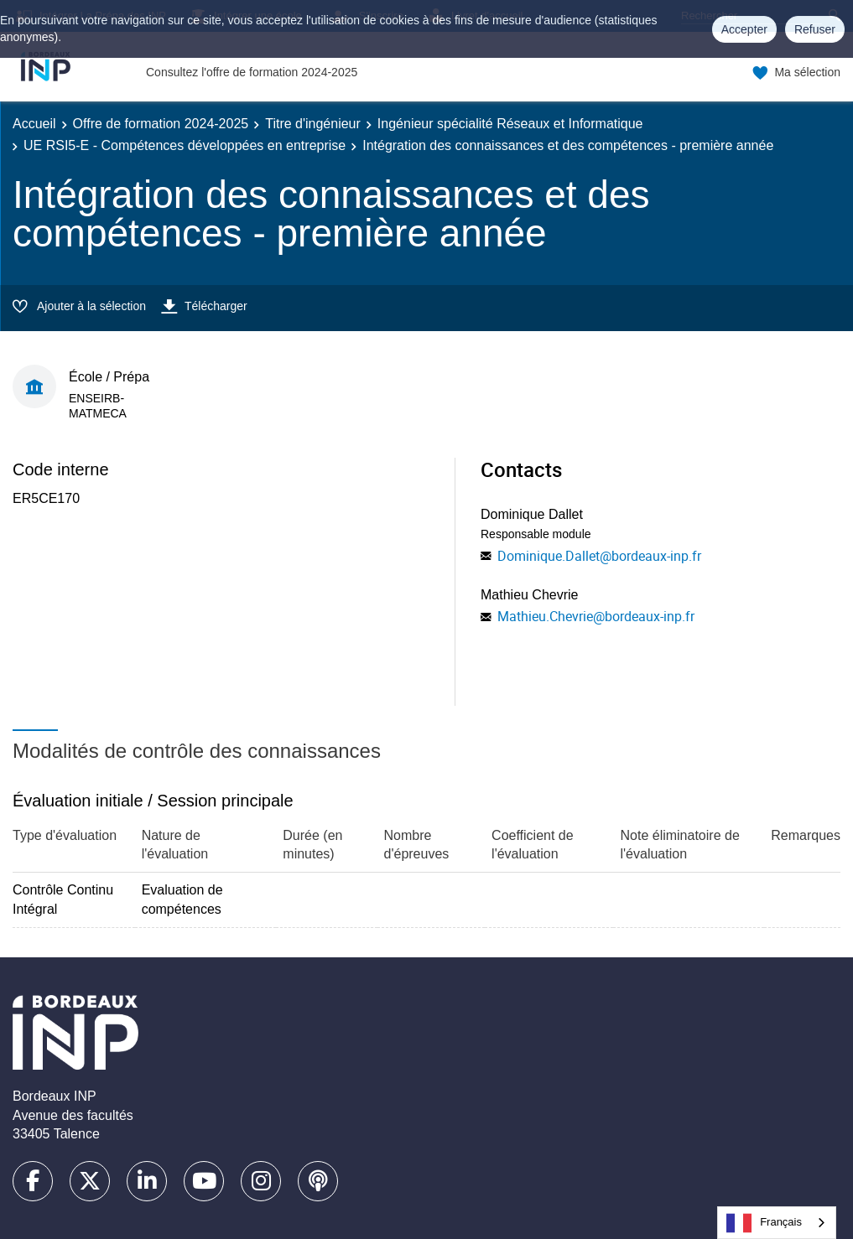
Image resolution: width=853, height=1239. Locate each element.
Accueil (34, 124)
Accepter (744, 29)
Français (764, 1223)
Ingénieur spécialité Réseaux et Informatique (510, 124)
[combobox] (776, 1222)
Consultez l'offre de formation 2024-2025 (251, 72)
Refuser (814, 29)
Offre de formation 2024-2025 (161, 124)
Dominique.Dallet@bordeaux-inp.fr (599, 556)
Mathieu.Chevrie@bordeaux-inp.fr (595, 616)
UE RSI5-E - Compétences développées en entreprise (184, 145)
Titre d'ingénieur (313, 124)
